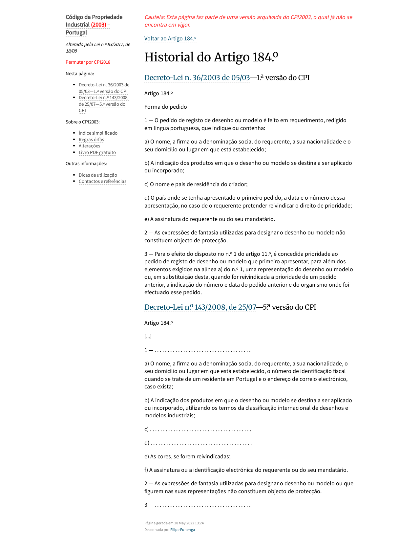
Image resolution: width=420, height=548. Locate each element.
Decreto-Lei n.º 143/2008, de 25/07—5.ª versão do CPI (104, 103)
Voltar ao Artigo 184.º (170, 38)
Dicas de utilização (98, 175)
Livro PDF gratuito (97, 152)
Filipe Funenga (182, 529)
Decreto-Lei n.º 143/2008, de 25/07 (200, 307)
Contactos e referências (102, 181)
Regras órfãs (91, 139)
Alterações (89, 145)
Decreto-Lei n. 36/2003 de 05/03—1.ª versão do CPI (104, 87)
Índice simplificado (98, 133)
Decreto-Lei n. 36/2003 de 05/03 (197, 77)
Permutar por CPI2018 (88, 62)
